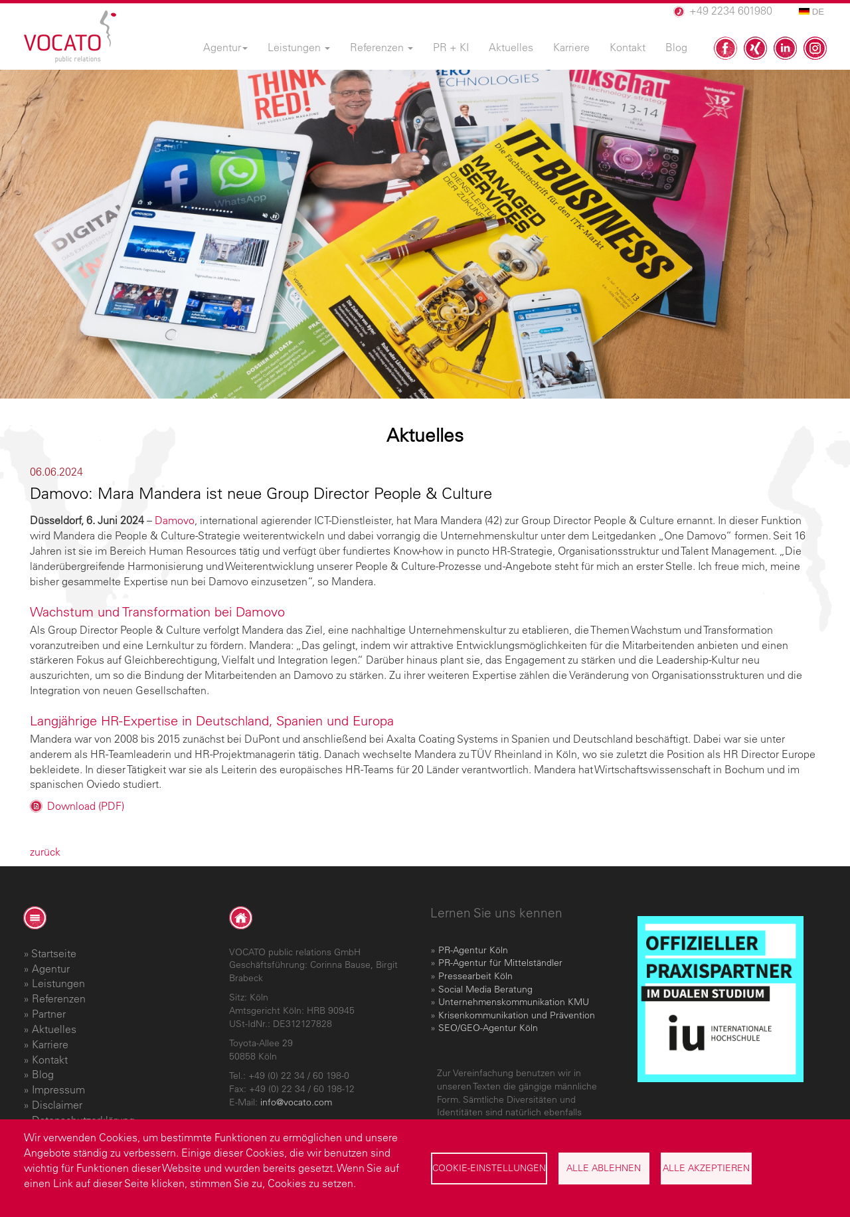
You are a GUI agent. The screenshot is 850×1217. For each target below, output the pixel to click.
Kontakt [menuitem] (627, 47)
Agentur (51, 968)
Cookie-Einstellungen (489, 1168)
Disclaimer (57, 1104)
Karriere (50, 1044)
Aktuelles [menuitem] (511, 47)
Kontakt (50, 1059)
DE (811, 12)
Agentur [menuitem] (225, 47)
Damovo (175, 520)
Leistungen (58, 983)
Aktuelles (54, 1029)
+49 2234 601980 (730, 10)
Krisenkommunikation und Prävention (516, 1015)
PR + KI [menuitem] (451, 47)
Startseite (53, 953)
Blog (43, 1074)
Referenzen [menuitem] (381, 47)
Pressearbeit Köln (475, 976)
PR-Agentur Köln (473, 950)
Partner (49, 1013)
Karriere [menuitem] (571, 47)
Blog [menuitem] (676, 47)
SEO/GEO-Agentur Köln (488, 1028)
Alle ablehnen (603, 1168)
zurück (45, 851)
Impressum (58, 1089)
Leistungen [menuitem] (299, 47)
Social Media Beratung (485, 989)
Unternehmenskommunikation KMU (513, 1002)
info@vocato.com (296, 1102)
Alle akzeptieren (706, 1168)
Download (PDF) (85, 805)
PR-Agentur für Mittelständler (500, 963)
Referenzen (59, 998)
